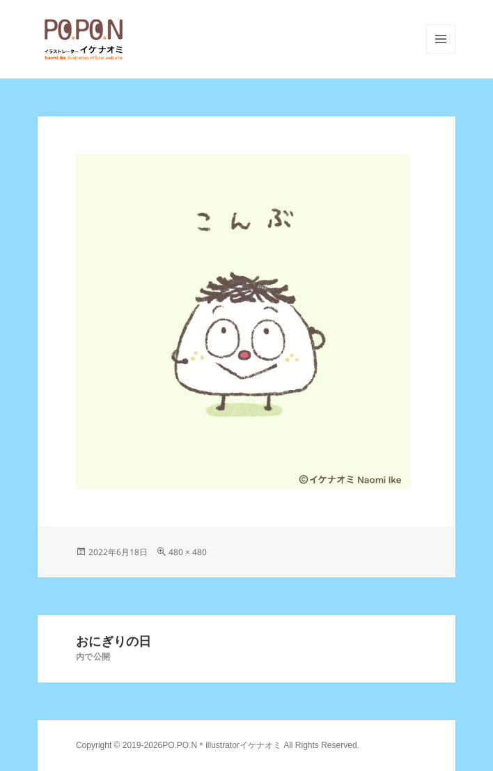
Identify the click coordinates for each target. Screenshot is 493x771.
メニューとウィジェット (440, 53)
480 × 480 (188, 552)
